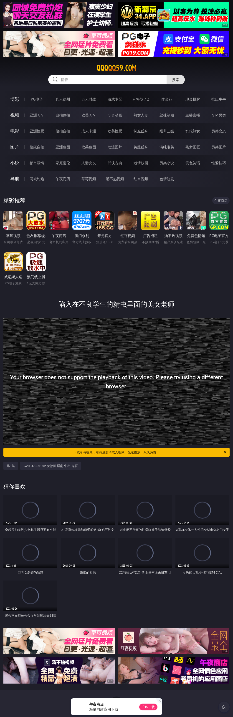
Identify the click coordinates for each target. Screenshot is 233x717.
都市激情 (37, 162)
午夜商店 (63, 178)
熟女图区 (192, 146)
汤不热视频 (115, 178)
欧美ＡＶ (88, 115)
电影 (14, 131)
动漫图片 (115, 146)
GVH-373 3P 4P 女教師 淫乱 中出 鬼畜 (50, 466)
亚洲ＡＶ (37, 115)
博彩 (14, 99)
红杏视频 (141, 178)
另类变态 (218, 131)
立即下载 (148, 707)
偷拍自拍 (63, 131)
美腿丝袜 (141, 146)
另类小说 (167, 162)
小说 (14, 163)
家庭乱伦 (63, 162)
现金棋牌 (192, 99)
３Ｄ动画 (115, 115)
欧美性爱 (115, 131)
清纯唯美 (167, 146)
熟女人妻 (141, 115)
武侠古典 (115, 162)
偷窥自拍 (37, 146)
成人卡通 (88, 131)
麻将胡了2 (140, 99)
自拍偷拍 (63, 115)
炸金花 (166, 99)
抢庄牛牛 (218, 99)
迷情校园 (141, 162)
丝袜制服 (167, 115)
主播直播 (192, 115)
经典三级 (167, 131)
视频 (14, 115)
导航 (14, 179)
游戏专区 (115, 99)
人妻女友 (88, 162)
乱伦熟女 (192, 131)
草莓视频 (88, 178)
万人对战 (88, 99)
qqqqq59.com (116, 68)
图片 (14, 147)
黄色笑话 (192, 162)
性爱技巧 (218, 162)
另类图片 (218, 146)
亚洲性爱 (37, 131)
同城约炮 (37, 178)
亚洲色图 (63, 146)
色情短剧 (167, 178)
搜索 (175, 79)
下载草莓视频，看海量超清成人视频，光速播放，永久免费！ (150, 452)
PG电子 (37, 99)
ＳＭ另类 (218, 115)
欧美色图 (88, 146)
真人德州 (63, 99)
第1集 (11, 466)
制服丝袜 (141, 131)
